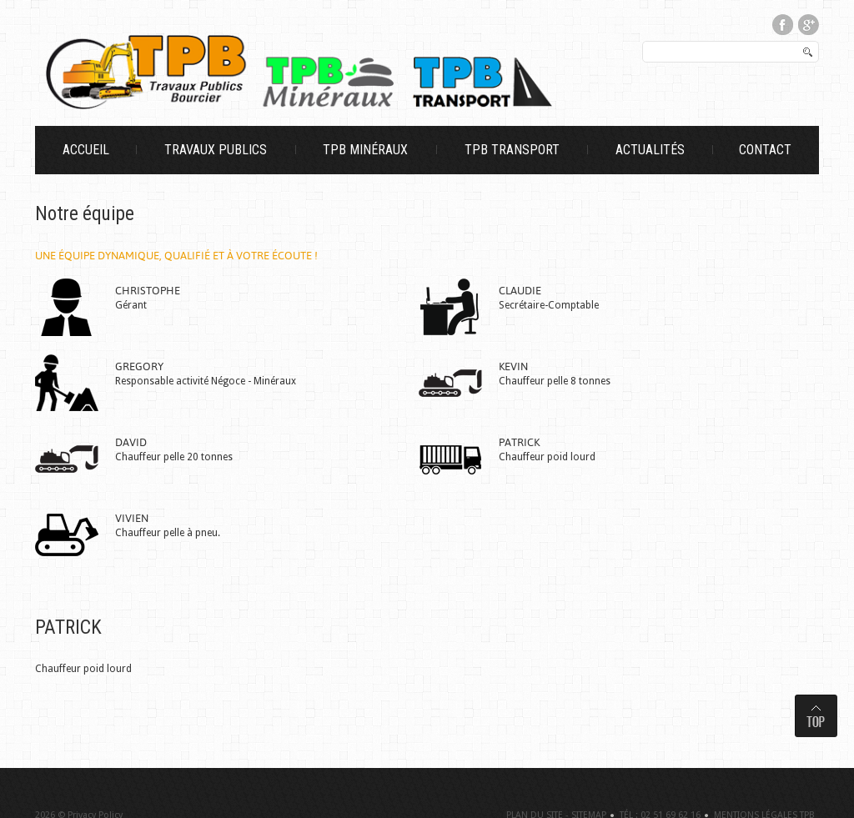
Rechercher (643, 42)
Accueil (86, 150)
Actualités (650, 150)
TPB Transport (512, 150)
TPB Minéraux (365, 150)
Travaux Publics (215, 150)
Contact (765, 150)
